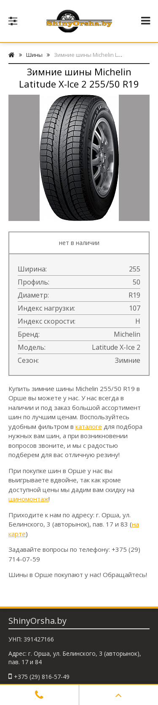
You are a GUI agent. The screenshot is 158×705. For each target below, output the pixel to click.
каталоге (88, 426)
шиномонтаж (28, 499)
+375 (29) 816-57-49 (42, 677)
